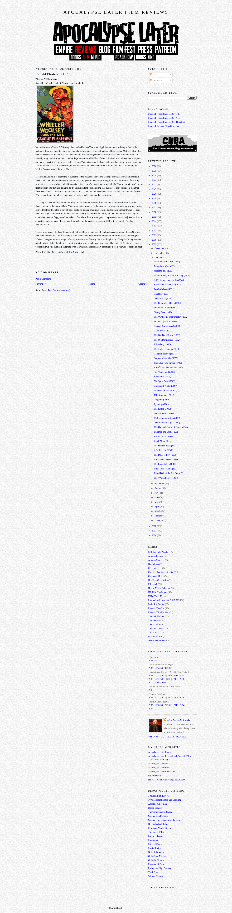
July (157, 493)
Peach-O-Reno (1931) (164, 289)
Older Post (143, 283)
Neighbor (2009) (161, 399)
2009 (154, 244)
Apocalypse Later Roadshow (161, 771)
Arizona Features (156, 556)
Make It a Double (156, 604)
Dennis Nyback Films (158, 824)
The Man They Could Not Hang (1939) (172, 275)
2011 (154, 235)
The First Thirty (155, 628)
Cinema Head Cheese (158, 816)
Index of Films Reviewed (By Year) (164, 118)
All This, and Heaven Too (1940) (169, 280)
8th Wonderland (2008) (164, 372)
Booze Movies (155, 808)
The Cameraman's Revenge (161, 812)
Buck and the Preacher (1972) (168, 284)
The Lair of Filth (156, 832)
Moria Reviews (155, 848)
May (157, 502)
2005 (163, 682)
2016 (154, 212)
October (159, 257)
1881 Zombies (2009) (164, 395)
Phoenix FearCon (156, 608)
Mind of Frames (155, 844)
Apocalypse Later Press (159, 767)
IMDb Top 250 (155, 596)
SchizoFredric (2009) (164, 413)
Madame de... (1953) (163, 270)
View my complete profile (167, 736)
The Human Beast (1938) (165, 445)
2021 (154, 189)
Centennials (153, 568)
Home (92, 283)
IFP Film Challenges (157, 592)
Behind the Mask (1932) (165, 266)
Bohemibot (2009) (162, 376)
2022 (154, 184)
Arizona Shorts (155, 560)
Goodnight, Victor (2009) (165, 386)
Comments (156, 80)
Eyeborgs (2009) (161, 404)
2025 (154, 170)
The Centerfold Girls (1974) (167, 261)
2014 (154, 221)
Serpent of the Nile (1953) (166, 358)
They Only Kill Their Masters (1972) (171, 316)
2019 (154, 198)
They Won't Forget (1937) (166, 478)
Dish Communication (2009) (167, 418)
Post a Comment (43, 278)
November (160, 253)
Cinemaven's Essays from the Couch (165, 820)
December (159, 248)
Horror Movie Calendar (159, 588)
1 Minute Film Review (158, 795)
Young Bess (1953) (163, 312)
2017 (154, 207)
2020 (154, 193)
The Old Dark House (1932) (167, 340)
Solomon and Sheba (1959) (166, 431)
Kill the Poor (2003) (163, 436)
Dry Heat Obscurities (158, 580)
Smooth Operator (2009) (165, 321)
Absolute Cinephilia (157, 804)
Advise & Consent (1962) (166, 459)
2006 (157, 682)
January (158, 520)
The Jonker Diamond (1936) (167, 349)
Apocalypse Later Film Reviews (116, 12)
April (157, 506)
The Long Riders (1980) (165, 464)
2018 (154, 203)
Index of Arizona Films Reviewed (163, 126)
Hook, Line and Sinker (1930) (168, 363)
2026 (154, 166)
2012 (154, 230)
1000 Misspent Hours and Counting (164, 799)
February (159, 515)
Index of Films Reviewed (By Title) (164, 114)
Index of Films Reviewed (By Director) (166, 122)
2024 (154, 175)
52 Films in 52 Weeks (158, 552)
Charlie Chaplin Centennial (160, 572)
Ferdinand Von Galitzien (159, 828)
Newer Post (40, 283)
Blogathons (153, 564)
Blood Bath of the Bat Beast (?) (168, 473)
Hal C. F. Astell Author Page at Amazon (166, 779)
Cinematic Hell (155, 576)
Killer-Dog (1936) (162, 344)
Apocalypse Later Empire (160, 752)
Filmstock (152, 584)
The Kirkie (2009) (162, 408)
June (157, 497)
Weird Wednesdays (157, 640)
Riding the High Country (159, 868)
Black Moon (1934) (163, 441)
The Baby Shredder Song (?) (167, 390)
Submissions (154, 620)
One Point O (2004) (163, 298)
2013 (154, 226)
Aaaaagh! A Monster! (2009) (167, 326)
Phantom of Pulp (156, 864)
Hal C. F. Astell (178, 719)
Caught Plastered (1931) (53, 74)
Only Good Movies (157, 856)
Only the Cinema (156, 860)
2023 (154, 180)
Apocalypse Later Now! (159, 763)
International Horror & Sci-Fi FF (163, 600)
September (160, 483)
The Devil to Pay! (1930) (165, 455)
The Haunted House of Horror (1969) (171, 427)
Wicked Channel (156, 876)
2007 (154, 530)
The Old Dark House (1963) (167, 335)
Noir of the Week (156, 852)
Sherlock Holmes (156, 616)
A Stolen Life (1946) (163, 450)
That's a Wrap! (155, 624)
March (158, 511)
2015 (154, 216)
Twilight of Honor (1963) (166, 307)
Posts (154, 74)
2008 (154, 526)
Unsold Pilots (154, 636)
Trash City (153, 872)
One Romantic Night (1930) (167, 422)
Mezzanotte (153, 840)
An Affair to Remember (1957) (168, 367)
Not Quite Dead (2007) (164, 381)
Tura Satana (153, 632)
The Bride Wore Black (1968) (167, 303)
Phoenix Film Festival (158, 612)
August (158, 488)
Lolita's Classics (155, 836)
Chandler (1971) (161, 293)
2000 (154, 535)
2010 (154, 240)
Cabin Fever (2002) (163, 330)
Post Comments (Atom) (59, 290)
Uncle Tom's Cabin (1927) (166, 468)
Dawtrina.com (154, 775)
